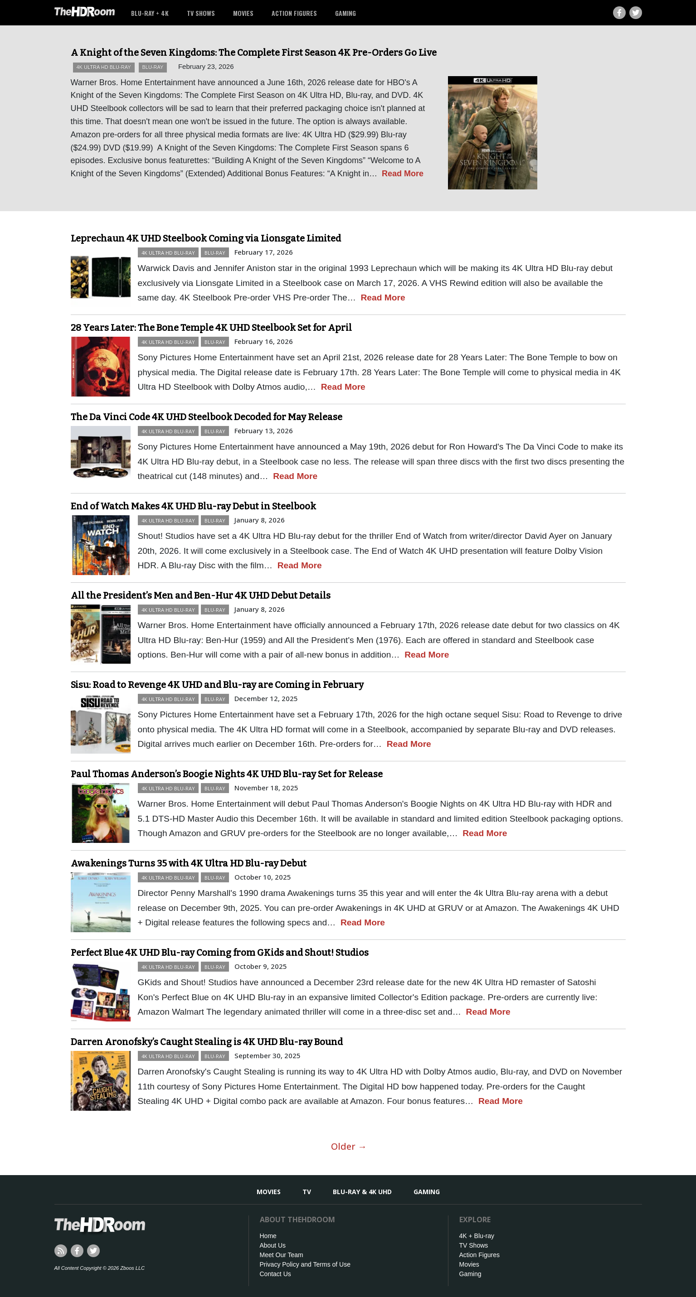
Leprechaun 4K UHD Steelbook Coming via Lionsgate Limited (206, 238)
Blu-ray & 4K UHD (362, 1191)
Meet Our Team (281, 1254)
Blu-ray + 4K (150, 13)
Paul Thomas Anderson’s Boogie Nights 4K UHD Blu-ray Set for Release (227, 774)
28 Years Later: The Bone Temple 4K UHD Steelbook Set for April (211, 327)
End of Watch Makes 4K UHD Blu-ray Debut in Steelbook (193, 506)
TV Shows (201, 13)
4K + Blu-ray (476, 1235)
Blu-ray (153, 67)
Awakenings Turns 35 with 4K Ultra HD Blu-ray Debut (189, 863)
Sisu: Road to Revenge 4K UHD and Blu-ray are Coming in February (217, 684)
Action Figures (294, 13)
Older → (349, 1146)
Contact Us (275, 1274)
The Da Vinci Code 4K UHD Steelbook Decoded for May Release (206, 416)
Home (268, 1235)
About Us (273, 1245)
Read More (402, 173)
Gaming (345, 13)
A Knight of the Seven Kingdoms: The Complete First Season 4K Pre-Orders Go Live (254, 52)
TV (306, 1191)
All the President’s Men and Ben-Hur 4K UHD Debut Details (201, 595)
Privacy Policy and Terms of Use (305, 1264)
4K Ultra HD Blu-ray (104, 67)
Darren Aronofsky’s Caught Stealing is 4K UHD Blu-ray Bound (207, 1041)
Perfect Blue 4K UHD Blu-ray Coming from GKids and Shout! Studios (220, 952)
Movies (243, 13)
